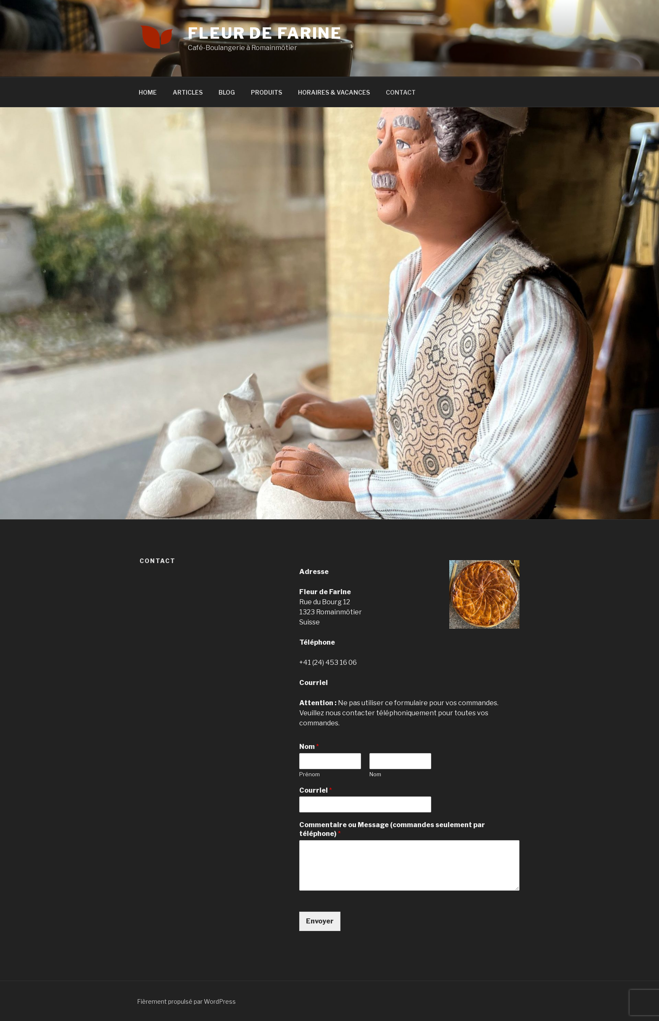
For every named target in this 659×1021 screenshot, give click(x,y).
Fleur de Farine (265, 33)
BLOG (227, 92)
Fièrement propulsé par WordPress (186, 1001)
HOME (148, 92)
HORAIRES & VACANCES (334, 92)
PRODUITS (266, 92)
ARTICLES (188, 92)
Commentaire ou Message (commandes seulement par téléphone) (392, 829)
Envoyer (320, 921)
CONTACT (401, 92)
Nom (309, 747)
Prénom (309, 774)
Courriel (315, 790)
